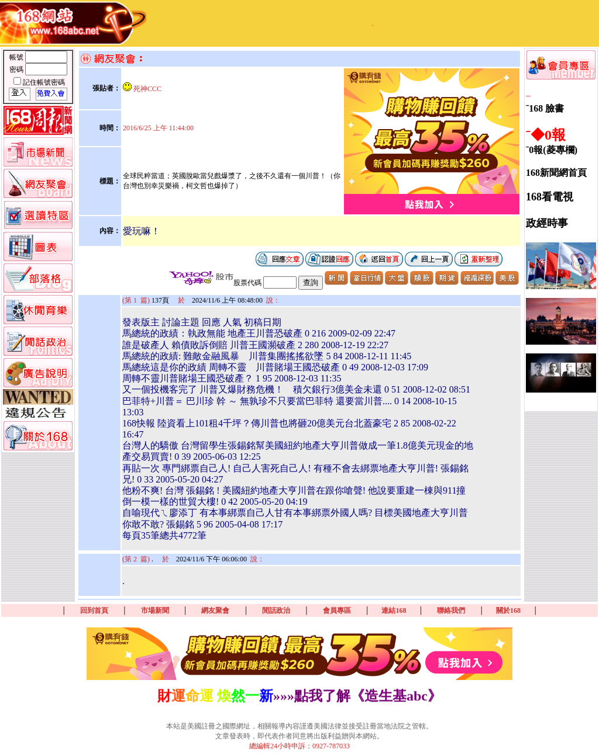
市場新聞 (155, 610)
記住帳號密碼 (44, 82)
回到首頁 (94, 610)
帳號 (17, 57)
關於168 (508, 610)
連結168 (393, 610)
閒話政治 (276, 610)
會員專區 (337, 610)
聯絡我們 (451, 610)
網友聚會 (215, 610)
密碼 (17, 69)
